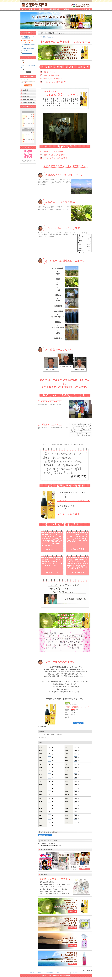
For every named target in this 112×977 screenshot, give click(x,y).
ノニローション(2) (27, 53)
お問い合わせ (75, 972)
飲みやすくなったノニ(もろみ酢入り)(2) (29, 37)
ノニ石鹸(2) (25, 50)
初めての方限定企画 (48, 37)
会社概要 (39, 972)
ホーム (40, 36)
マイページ (66, 972)
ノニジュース (46, 36)
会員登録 (58, 972)
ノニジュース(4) (26, 42)
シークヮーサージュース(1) (28, 45)
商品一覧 (32, 972)
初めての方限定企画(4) (28, 40)
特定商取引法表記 (49, 972)
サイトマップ (84, 972)
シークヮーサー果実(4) (28, 48)
